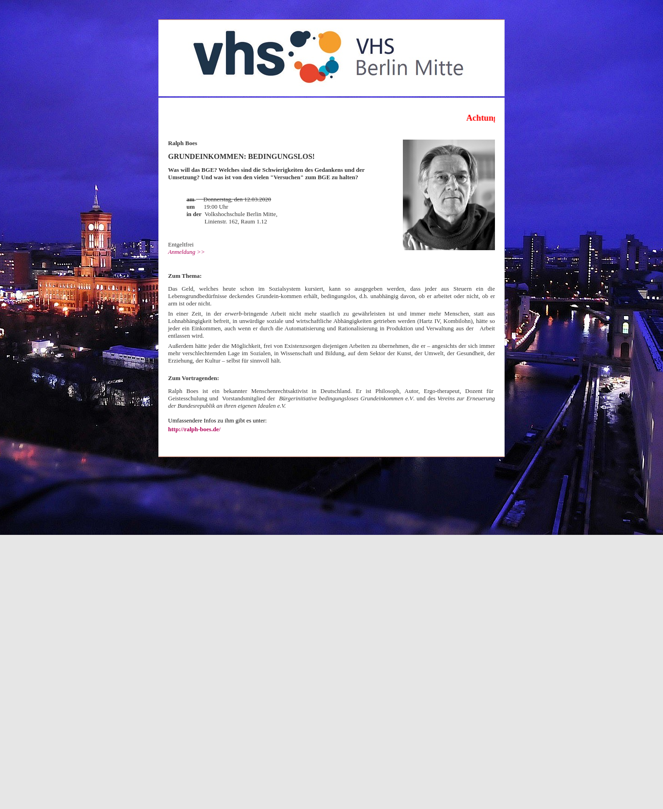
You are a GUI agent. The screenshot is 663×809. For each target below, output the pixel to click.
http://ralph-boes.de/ (194, 429)
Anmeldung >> (186, 251)
